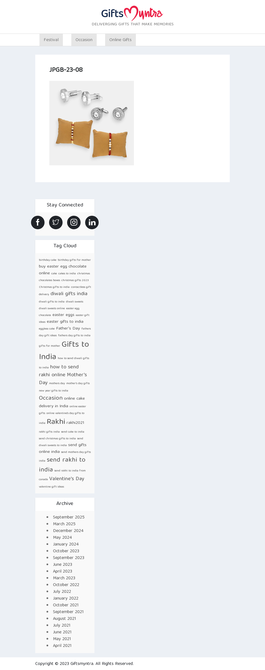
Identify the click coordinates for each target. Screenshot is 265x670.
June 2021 (62, 632)
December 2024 (68, 531)
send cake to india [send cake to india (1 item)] (72, 432)
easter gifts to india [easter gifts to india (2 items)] (65, 322)
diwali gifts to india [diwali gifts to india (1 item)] (52, 301)
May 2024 (62, 538)
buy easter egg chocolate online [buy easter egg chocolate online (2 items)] (63, 270)
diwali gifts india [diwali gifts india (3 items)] (68, 294)
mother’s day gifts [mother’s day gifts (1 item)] (78, 383)
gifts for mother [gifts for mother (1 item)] (49, 346)
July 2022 (62, 592)
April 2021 (62, 646)
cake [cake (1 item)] (54, 273)
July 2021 (61, 626)
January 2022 (65, 599)
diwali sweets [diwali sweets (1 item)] (74, 301)
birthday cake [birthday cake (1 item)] (47, 260)
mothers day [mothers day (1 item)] (57, 383)
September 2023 (68, 558)
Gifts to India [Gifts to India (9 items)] (64, 351)
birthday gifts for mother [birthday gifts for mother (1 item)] (74, 260)
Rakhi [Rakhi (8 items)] (56, 422)
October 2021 (66, 605)
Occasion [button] (84, 40)
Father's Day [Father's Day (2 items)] (68, 328)
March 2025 (64, 524)
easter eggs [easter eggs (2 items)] (63, 315)
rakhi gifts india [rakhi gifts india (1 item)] (49, 432)
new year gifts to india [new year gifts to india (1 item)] (53, 390)
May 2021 (62, 639)
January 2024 (66, 545)
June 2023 (62, 565)
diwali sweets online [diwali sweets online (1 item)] (52, 308)
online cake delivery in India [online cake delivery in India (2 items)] (62, 402)
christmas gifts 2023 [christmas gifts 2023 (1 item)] (75, 280)
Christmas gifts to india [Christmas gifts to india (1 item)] (54, 287)
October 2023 (66, 551)
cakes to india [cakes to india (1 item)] (67, 273)
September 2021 (68, 612)
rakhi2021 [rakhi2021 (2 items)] (75, 423)
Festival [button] (51, 40)
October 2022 (66, 585)
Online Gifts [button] (120, 40)
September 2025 (69, 518)
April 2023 (62, 572)
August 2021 (64, 619)
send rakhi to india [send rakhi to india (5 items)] (62, 465)
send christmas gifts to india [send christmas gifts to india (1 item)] (57, 438)
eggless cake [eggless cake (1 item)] (47, 328)
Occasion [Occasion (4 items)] (51, 398)
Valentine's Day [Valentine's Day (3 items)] (66, 479)
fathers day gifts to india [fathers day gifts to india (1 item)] (74, 335)
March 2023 (64, 578)
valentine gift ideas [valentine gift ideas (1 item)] (51, 486)
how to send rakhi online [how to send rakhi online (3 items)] (59, 371)
